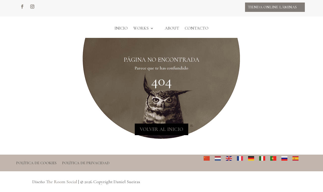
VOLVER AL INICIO (161, 129)
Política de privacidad (86, 163)
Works (141, 28)
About (172, 28)
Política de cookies (36, 163)
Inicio (121, 28)
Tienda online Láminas (272, 7)
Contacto (196, 28)
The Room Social (61, 181)
